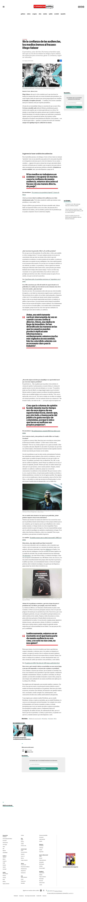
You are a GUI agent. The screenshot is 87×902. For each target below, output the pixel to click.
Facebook (83, 7)
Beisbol (40, 858)
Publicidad (19, 896)
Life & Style (24, 849)
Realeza (4, 875)
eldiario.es (48, 549)
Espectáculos (5, 873)
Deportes (22, 854)
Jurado (40, 885)
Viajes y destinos (42, 877)
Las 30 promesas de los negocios (70, 867)
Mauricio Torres (28, 750)
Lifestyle (40, 866)
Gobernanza (23, 881)
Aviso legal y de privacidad (30, 896)
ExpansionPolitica (43, 891)
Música (22, 858)
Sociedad (56, 14)
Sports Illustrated (43, 855)
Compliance (23, 896)
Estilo (22, 850)
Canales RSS (38, 896)
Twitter (79, 7)
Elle (22, 838)
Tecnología (5, 844)
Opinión (4, 867)
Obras (4, 846)
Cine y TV (23, 856)
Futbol (40, 856)
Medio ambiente (24, 877)
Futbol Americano (42, 860)
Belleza (4, 881)
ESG (3, 848)
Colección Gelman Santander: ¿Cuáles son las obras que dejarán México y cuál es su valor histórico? (74, 211)
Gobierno (4, 857)
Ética (55, 719)
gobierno (24, 14)
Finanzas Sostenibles (43, 835)
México (4, 859)
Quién (4, 872)
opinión (50, 14)
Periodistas (44, 719)
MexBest (41, 871)
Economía (5, 840)
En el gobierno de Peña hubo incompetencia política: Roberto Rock (42, 738)
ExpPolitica (38, 891)
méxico (29, 14)
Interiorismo (23, 873)
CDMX (40, 14)
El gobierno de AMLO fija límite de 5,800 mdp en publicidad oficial (42, 663)
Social (22, 879)
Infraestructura (24, 869)
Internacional (5, 842)
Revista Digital (42, 868)
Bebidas (40, 875)
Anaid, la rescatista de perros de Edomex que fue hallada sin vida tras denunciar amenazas (73, 217)
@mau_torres (34, 91)
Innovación (41, 837)
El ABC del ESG (42, 839)
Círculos (4, 877)
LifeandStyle (5, 852)
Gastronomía (41, 873)
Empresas (5, 836)
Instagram (81, 7)
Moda (4, 879)
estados (45, 14)
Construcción (23, 865)
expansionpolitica (41, 891)
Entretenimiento (24, 852)
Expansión (5, 835)
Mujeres (4, 850)
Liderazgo (41, 848)
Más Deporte (41, 864)
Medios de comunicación (35, 719)
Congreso (4, 861)
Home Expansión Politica (7, 838)
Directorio (42, 896)
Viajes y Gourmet (6, 883)
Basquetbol (41, 862)
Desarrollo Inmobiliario (25, 867)
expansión (62, 14)
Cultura (22, 835)
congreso (35, 14)
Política (4, 856)
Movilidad (23, 883)
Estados (4, 865)
